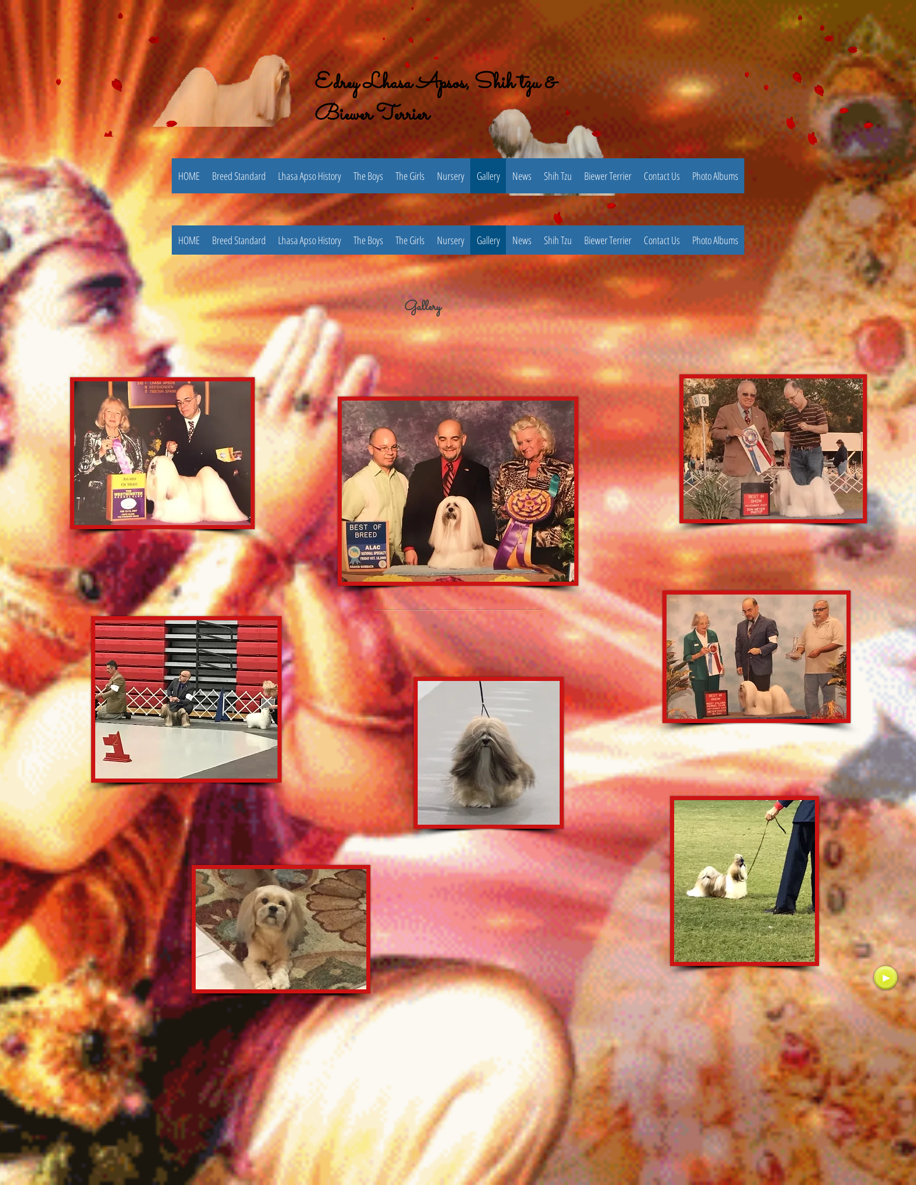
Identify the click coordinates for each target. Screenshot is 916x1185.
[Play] (885, 977)
